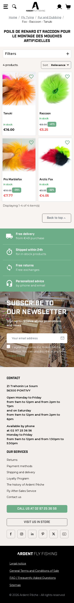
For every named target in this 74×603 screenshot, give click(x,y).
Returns (12, 460)
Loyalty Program (18, 478)
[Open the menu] (6, 7)
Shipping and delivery (21, 472)
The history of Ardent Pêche (25, 484)
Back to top (56, 218)
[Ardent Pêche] (35, 6)
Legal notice (18, 563)
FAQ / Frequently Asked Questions (33, 578)
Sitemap (15, 585)
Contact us (14, 497)
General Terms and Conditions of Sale (34, 571)
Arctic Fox (46, 179)
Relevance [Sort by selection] (60, 65)
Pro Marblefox (12, 179)
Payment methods (19, 466)
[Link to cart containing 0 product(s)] (68, 7)
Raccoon (45, 113)
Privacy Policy (16, 356)
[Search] (14, 7)
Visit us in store (37, 522)
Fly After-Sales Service (21, 491)
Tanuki (7, 113)
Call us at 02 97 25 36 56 (37, 508)
